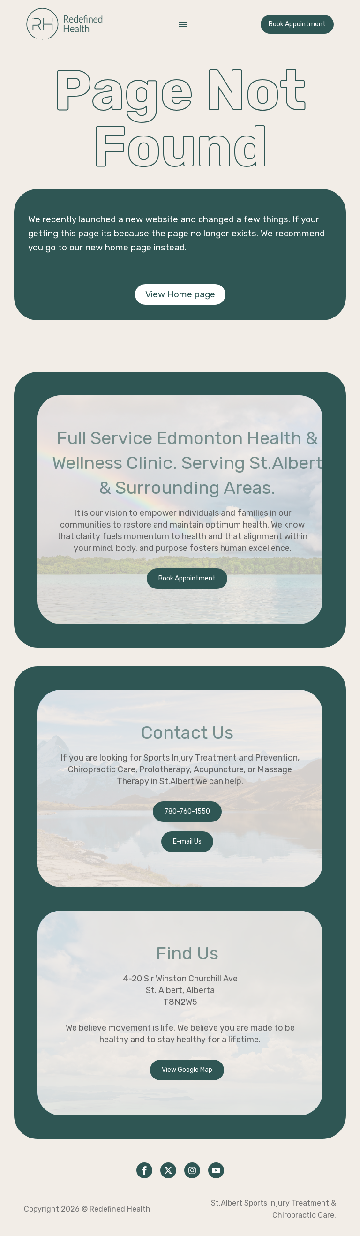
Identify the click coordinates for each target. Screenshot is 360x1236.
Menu (183, 24)
